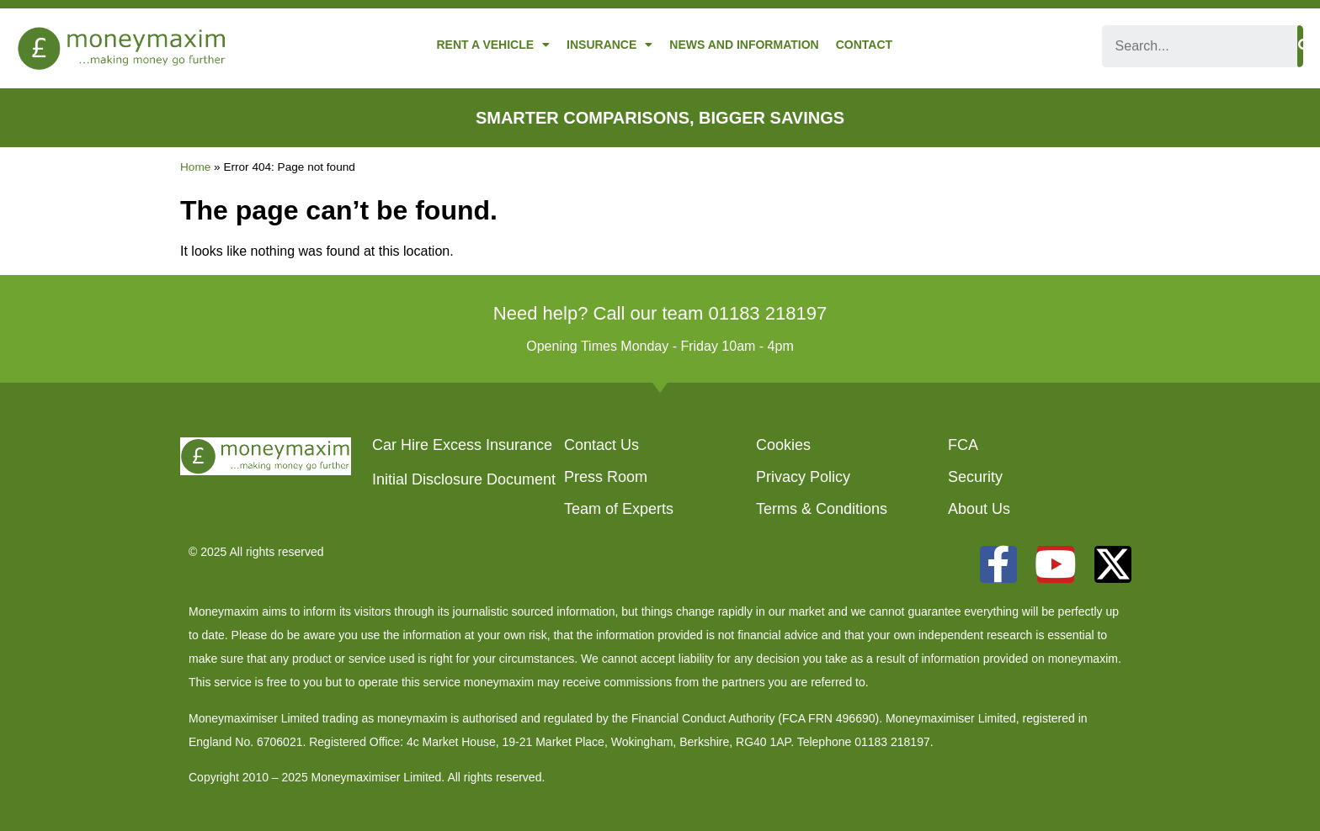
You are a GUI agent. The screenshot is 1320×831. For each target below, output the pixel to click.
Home (195, 167)
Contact (864, 44)
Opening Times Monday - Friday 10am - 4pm (659, 346)
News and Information (743, 44)
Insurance (609, 44)
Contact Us (601, 445)
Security (975, 476)
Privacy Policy (803, 476)
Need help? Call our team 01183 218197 (660, 313)
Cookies (783, 445)
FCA (963, 445)
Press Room (605, 476)
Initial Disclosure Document (464, 479)
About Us (979, 508)
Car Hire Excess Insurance (462, 445)
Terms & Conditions (821, 508)
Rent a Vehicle (493, 44)
